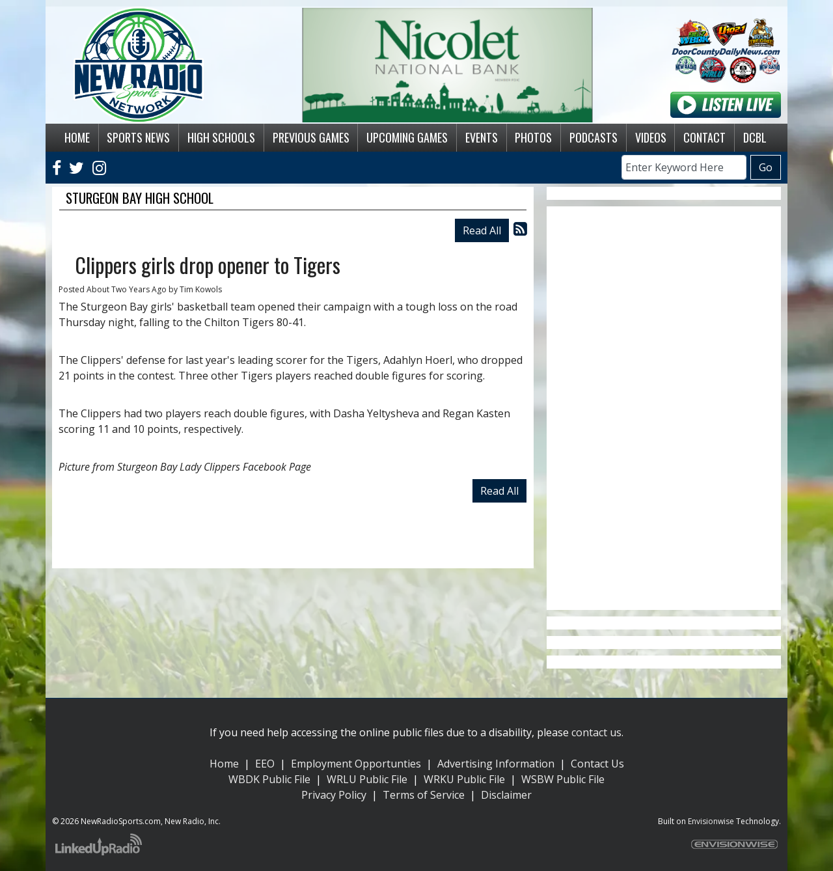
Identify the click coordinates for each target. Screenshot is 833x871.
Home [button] (77, 137)
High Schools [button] (221, 137)
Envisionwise (711, 821)
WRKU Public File (464, 779)
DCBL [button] (755, 137)
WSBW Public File (563, 779)
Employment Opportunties (356, 763)
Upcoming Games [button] (407, 137)
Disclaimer (506, 795)
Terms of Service (424, 795)
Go (765, 167)
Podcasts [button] (593, 137)
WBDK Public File (269, 779)
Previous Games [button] (311, 137)
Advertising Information (495, 763)
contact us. (597, 732)
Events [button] (481, 137)
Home (224, 763)
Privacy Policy (333, 795)
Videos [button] (650, 137)
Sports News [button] (138, 137)
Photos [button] (533, 137)
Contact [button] (704, 137)
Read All (482, 230)
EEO (265, 763)
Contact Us (597, 763)
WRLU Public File (367, 779)
